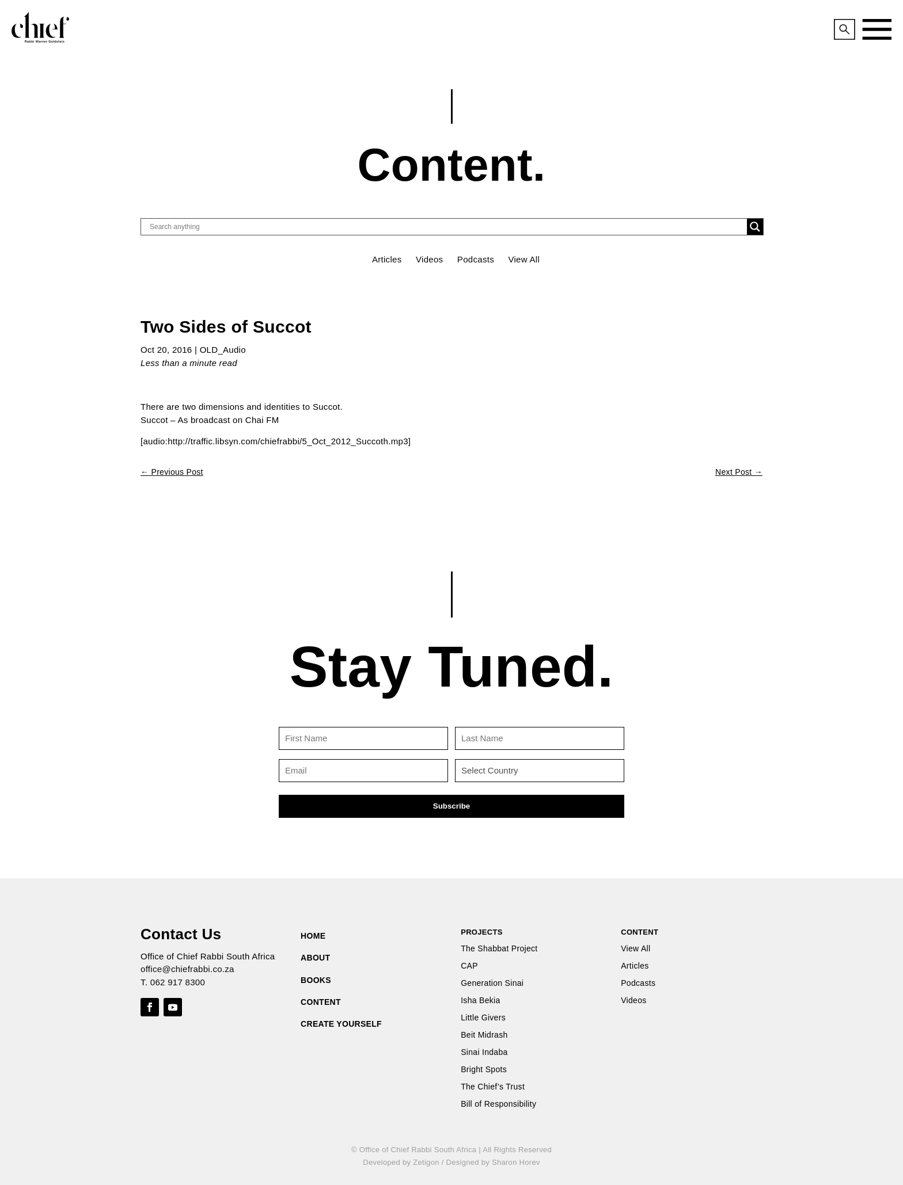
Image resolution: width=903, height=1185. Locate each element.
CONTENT (321, 1002)
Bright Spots (484, 1069)
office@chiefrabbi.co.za (187, 969)
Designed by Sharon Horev (493, 1162)
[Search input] (447, 227)
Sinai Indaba (484, 1052)
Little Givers (483, 1017)
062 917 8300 (177, 982)
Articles (387, 259)
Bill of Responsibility (498, 1104)
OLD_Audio (223, 350)
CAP (469, 966)
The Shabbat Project (499, 948)
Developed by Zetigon (401, 1162)
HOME (313, 935)
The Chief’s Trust (493, 1087)
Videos (429, 259)
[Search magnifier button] (755, 227)
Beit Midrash (484, 1035)
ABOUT (315, 957)
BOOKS (316, 980)
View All (524, 259)
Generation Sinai (492, 983)
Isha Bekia (480, 1000)
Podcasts (475, 259)
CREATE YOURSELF (341, 1023)
